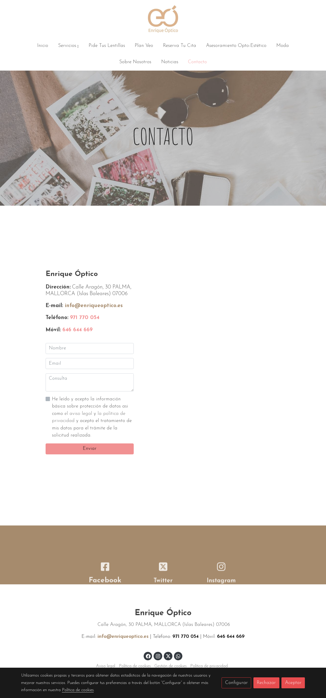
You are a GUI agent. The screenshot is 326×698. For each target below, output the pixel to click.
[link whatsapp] (178, 655)
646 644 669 (77, 330)
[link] (163, 19)
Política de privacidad (209, 666)
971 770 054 (84, 317)
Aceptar (293, 682)
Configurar (236, 682)
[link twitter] (168, 655)
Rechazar (266, 682)
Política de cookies (135, 666)
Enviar (90, 448)
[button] (68, 46)
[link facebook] (148, 655)
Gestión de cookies (170, 666)
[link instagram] (158, 655)
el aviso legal (79, 413)
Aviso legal (105, 666)
